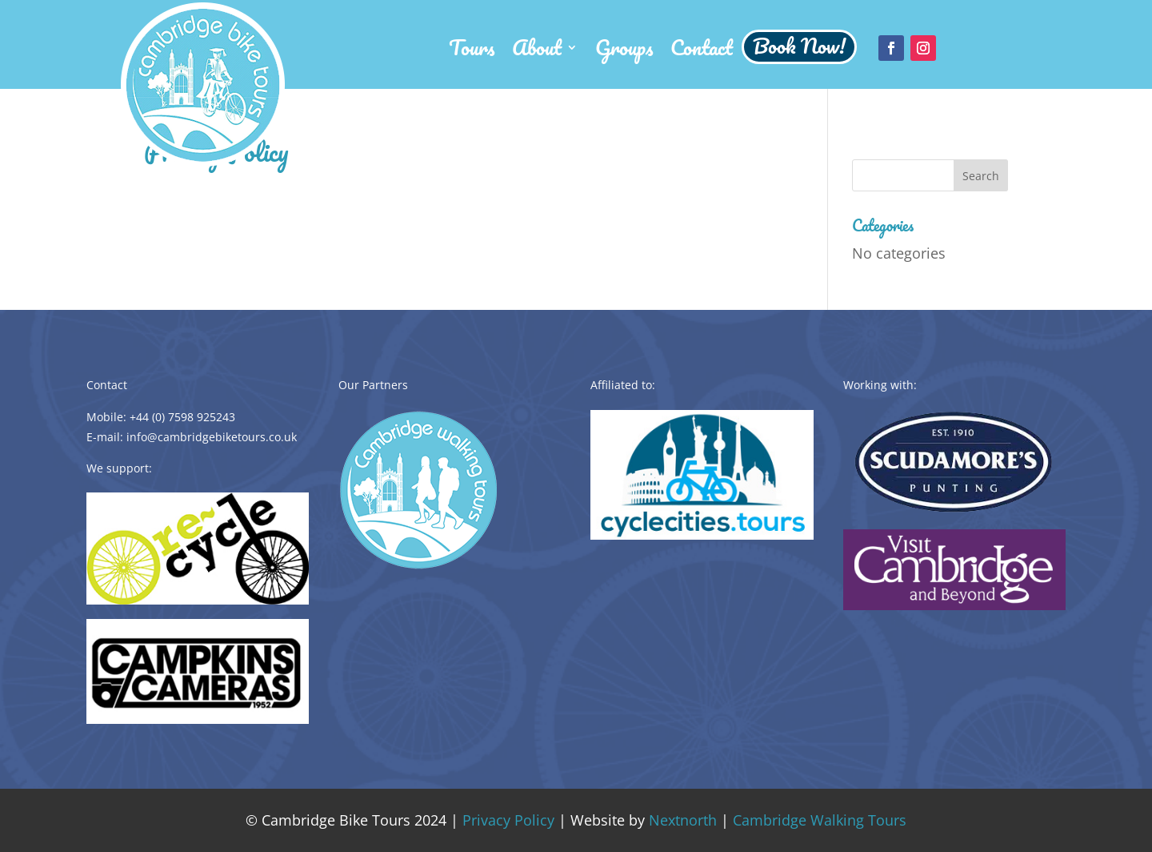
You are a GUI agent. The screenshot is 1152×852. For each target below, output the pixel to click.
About (537, 53)
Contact (701, 53)
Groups (624, 53)
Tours (471, 53)
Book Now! (799, 49)
